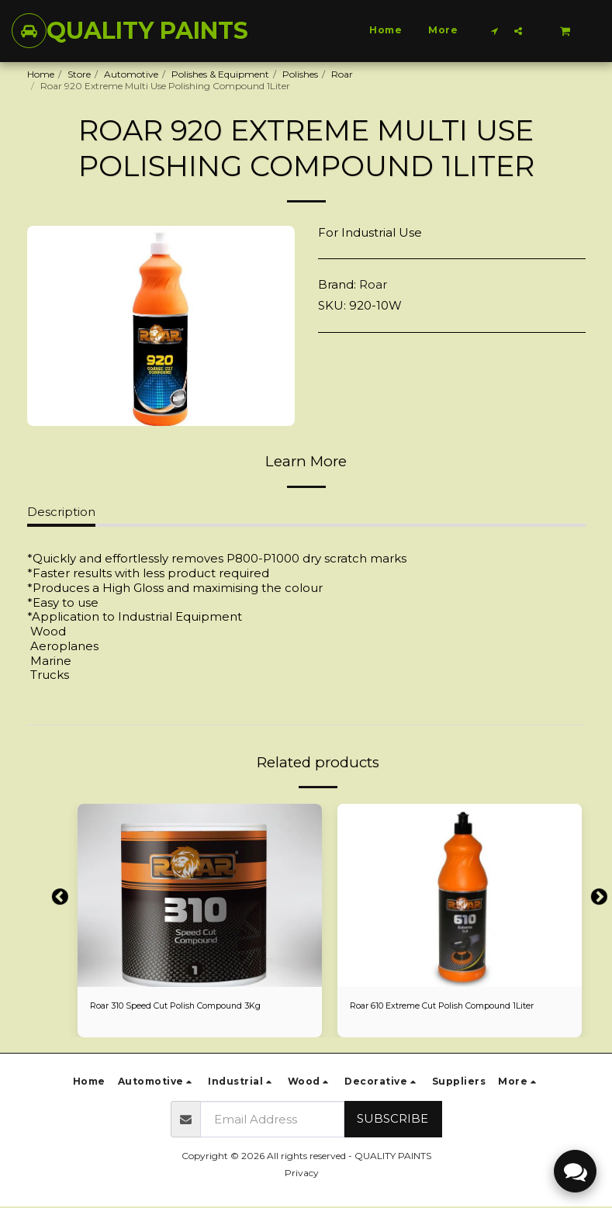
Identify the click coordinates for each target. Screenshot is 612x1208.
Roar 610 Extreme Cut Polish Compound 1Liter (454, 1006)
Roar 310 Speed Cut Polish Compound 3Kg (186, 1006)
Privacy (302, 1174)
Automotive (131, 74)
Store (79, 74)
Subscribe (392, 1120)
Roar (342, 74)
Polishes (300, 74)
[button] (495, 31)
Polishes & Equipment (220, 74)
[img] (200, 895)
